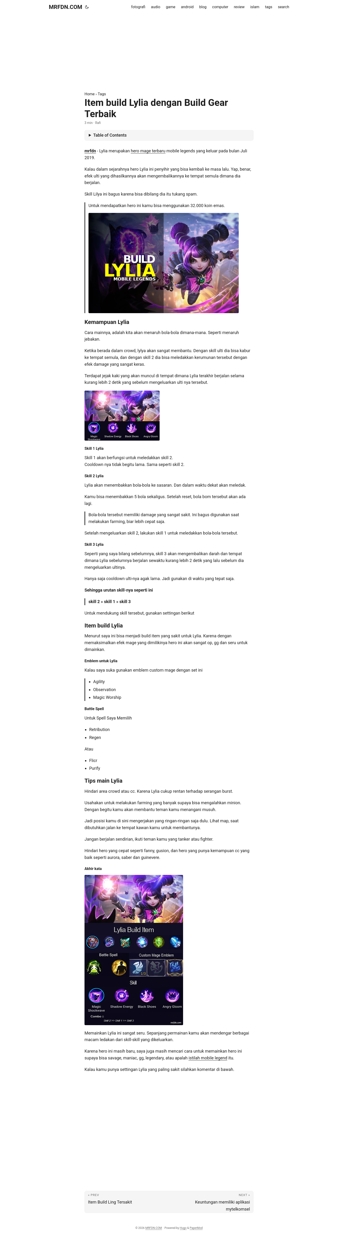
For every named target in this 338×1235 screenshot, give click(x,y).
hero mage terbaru (148, 150)
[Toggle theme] (87, 7)
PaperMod (196, 1228)
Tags (102, 94)
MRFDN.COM (65, 7)
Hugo (183, 1228)
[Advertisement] (169, 52)
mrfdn (90, 150)
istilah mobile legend (207, 1057)
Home (89, 94)
